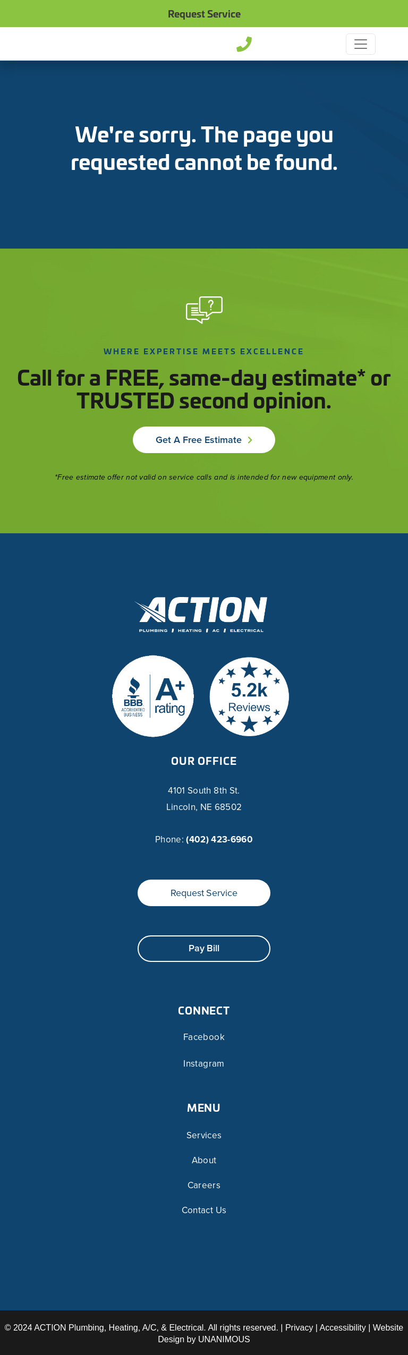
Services (204, 1135)
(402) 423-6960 (219, 839)
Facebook (204, 1037)
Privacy (299, 1327)
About (204, 1160)
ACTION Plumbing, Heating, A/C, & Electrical (118, 1327)
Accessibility (343, 1327)
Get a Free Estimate (199, 440)
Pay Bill (204, 948)
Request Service (204, 13)
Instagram (203, 1064)
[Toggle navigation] (361, 44)
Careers (204, 1185)
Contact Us (204, 1210)
